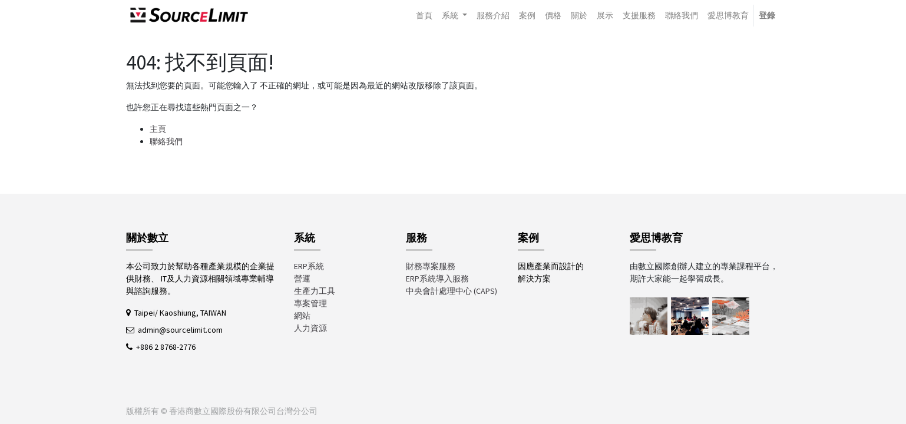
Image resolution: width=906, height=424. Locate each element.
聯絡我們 (166, 141)
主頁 (158, 129)
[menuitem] (424, 15)
